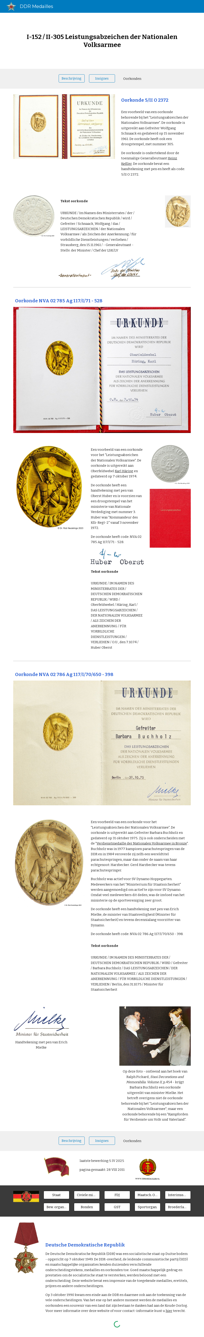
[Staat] (56, 1195)
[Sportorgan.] (147, 1207)
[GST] (117, 1207)
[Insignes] (102, 78)
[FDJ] (117, 1195)
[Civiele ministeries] (86, 1195)
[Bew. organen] (56, 1207)
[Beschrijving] (71, 78)
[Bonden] (86, 1207)
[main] (102, 41)
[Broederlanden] (178, 1207)
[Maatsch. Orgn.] (147, 1195)
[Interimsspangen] (178, 1195)
